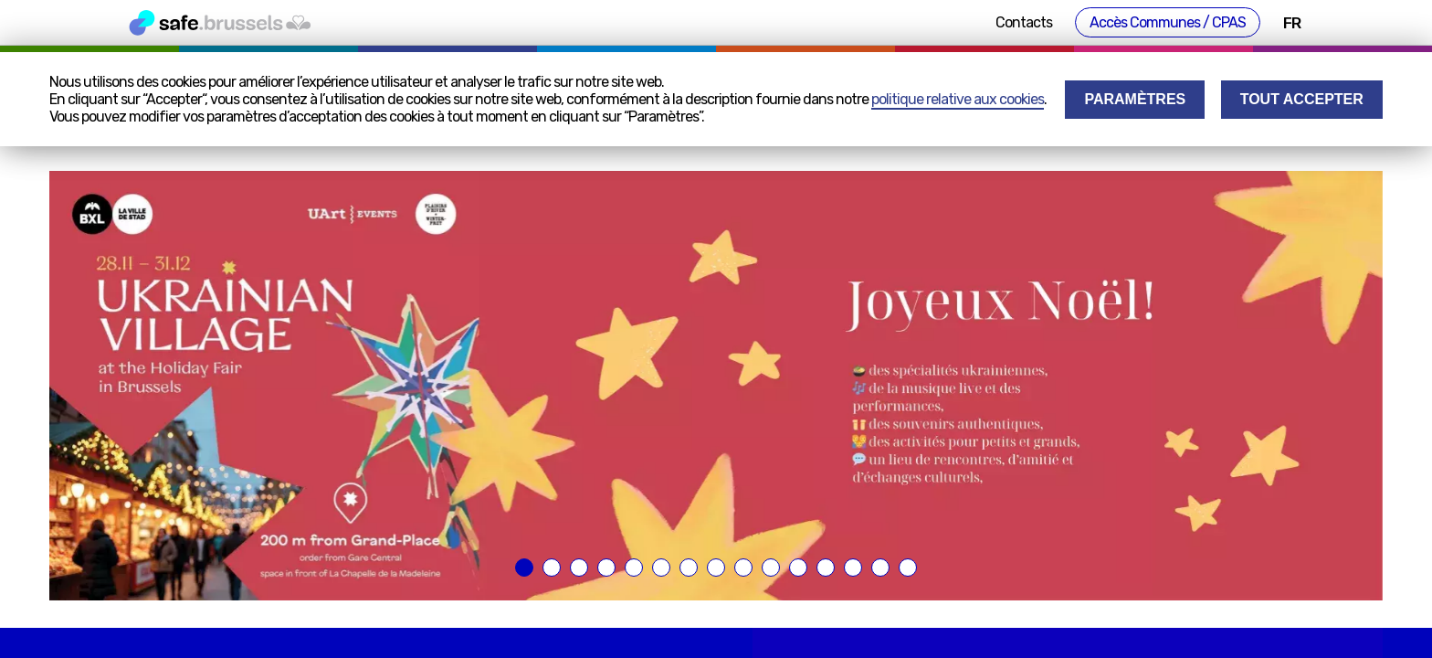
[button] (524, 567)
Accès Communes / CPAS (1168, 22)
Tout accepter (1302, 99)
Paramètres (1134, 99)
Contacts (1023, 22)
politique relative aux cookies (957, 99)
